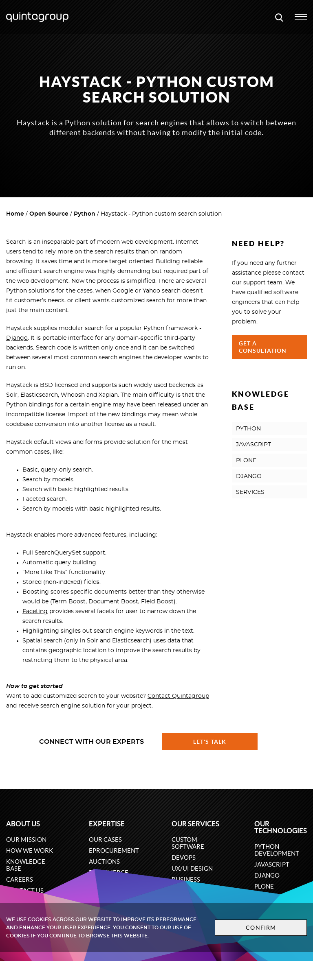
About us (23, 823)
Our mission (26, 839)
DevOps (184, 857)
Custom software (188, 843)
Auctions (104, 861)
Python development (276, 850)
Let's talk (210, 741)
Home (15, 214)
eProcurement (114, 850)
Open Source (48, 214)
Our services (195, 823)
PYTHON (248, 429)
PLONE (246, 460)
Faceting (35, 611)
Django (17, 338)
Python (84, 214)
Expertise (107, 823)
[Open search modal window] (279, 17)
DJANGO (249, 476)
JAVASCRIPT (253, 445)
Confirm (261, 927)
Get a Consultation (263, 347)
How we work (29, 850)
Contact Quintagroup (178, 696)
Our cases (105, 839)
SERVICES (250, 492)
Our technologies (280, 827)
